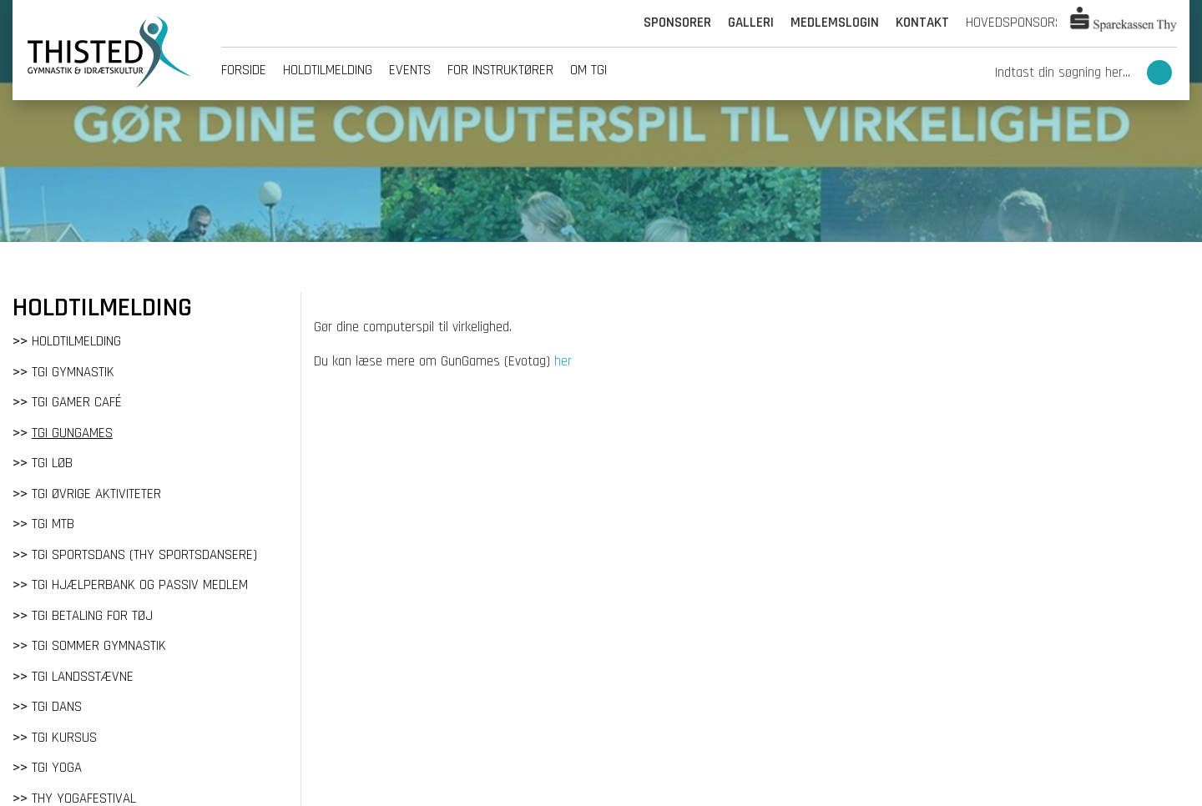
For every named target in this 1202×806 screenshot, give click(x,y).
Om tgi (588, 70)
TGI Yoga (57, 767)
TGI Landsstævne (83, 676)
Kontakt (922, 22)
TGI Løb (52, 463)
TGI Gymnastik (73, 372)
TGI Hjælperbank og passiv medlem (140, 585)
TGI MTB (53, 524)
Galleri (751, 22)
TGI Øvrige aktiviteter (96, 494)
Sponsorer (677, 22)
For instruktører (500, 70)
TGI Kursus (64, 737)
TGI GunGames (72, 433)
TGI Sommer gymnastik (99, 646)
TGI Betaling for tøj (92, 616)
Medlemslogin (834, 22)
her (563, 361)
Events (410, 70)
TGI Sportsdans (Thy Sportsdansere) (144, 555)
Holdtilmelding (327, 70)
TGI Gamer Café (77, 402)
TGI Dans (57, 707)
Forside (243, 70)
